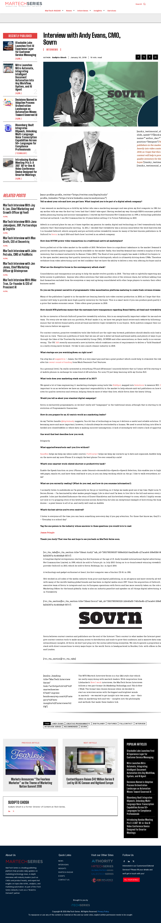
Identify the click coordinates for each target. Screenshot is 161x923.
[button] (141, 4)
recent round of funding (60, 362)
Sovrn (54, 234)
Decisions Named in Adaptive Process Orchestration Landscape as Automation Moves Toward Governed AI (26, 107)
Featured (112, 724)
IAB (57, 342)
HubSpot (117, 385)
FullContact (92, 454)
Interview (140, 724)
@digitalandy (67, 421)
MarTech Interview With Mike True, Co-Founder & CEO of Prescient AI (19, 283)
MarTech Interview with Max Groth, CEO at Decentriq (19, 239)
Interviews (52, 49)
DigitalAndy (99, 724)
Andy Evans (58, 724)
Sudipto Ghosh (59, 57)
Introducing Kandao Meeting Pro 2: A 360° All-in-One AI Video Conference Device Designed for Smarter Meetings (26, 167)
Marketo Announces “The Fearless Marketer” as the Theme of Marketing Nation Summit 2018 (30, 783)
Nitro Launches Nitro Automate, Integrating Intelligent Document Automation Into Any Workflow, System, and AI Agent (24, 77)
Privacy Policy (103, 911)
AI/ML (18, 59)
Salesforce (139, 385)
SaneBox (44, 454)
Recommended (71, 727)
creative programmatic (78, 724)
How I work (95, 682)
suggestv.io (60, 359)
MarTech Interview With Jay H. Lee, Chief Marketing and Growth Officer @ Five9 (19, 208)
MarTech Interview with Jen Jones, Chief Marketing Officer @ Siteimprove (19, 267)
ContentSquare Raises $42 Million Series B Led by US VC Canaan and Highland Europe (90, 781)
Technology (21, 153)
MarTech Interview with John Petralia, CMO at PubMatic (19, 252)
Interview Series (52, 727)
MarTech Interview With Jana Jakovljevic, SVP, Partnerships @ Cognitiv (20, 225)
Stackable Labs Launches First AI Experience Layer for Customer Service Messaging (25, 49)
